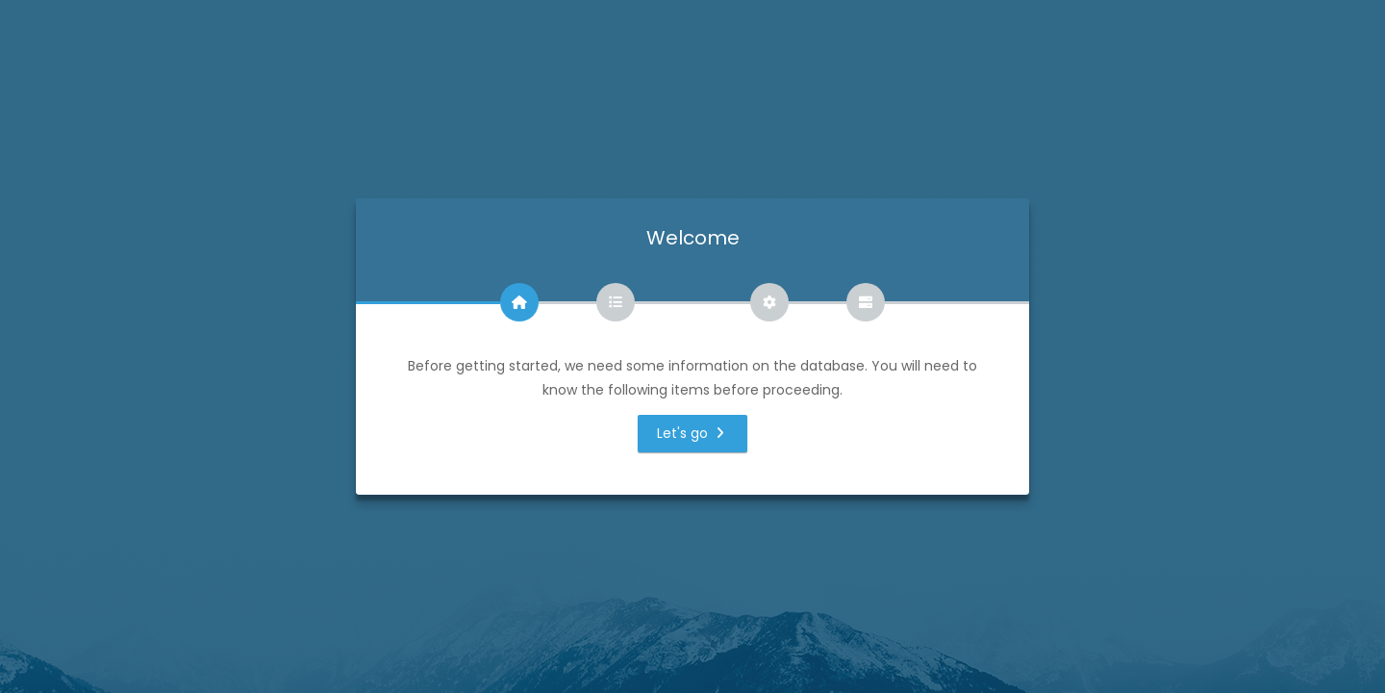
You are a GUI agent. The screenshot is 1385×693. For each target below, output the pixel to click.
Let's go (693, 433)
